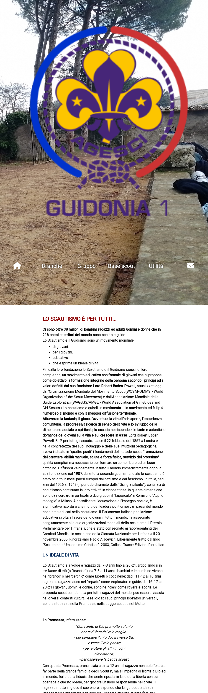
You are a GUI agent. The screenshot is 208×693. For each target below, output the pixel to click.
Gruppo (86, 266)
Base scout (121, 266)
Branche (52, 266)
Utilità (156, 266)
